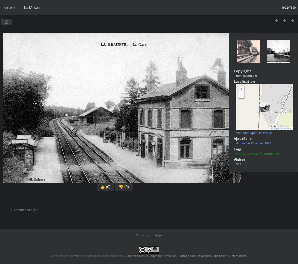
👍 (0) (105, 187)
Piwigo (157, 235)
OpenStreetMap (283, 128)
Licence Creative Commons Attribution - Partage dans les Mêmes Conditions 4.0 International (187, 256)
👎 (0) (124, 187)
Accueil (8, 8)
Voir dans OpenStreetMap (254, 133)
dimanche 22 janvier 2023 (253, 143)
